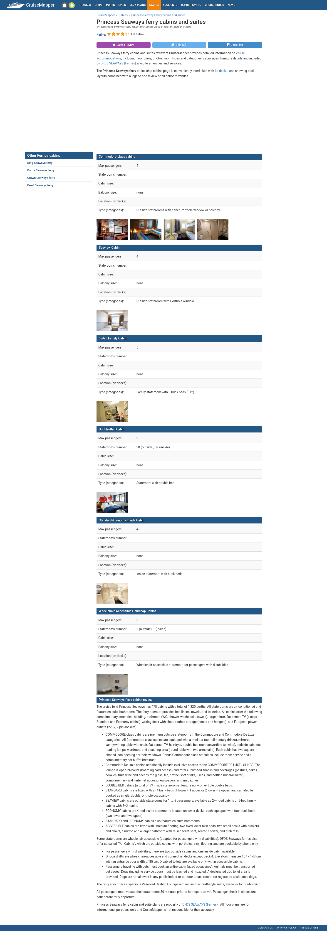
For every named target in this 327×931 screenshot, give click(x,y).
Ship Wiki (179, 45)
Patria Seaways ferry (40, 170)
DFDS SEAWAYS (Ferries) (118, 63)
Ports (110, 5)
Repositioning (191, 5)
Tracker (85, 5)
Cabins (154, 5)
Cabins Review (123, 45)
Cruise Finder (214, 5)
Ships (99, 5)
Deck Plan (235, 45)
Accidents (170, 5)
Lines (122, 5)
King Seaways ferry (39, 163)
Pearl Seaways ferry (40, 185)
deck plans (226, 71)
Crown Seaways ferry (41, 177)
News (231, 5)
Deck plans (137, 5)
